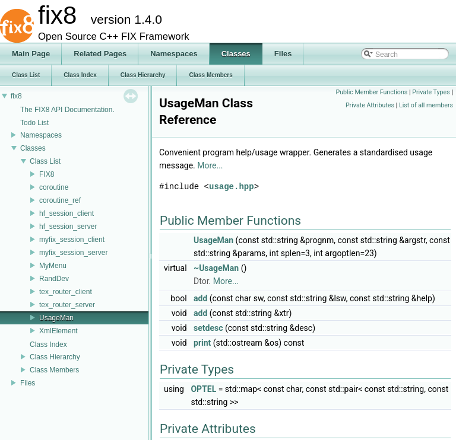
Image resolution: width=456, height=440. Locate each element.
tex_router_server (67, 305)
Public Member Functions (371, 92)
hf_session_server (68, 226)
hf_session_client (66, 213)
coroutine (53, 187)
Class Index (48, 344)
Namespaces (41, 135)
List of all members (426, 105)
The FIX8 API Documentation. (67, 110)
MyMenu (52, 266)
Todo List (34, 123)
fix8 (16, 96)
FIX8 (46, 174)
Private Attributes (370, 105)
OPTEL (203, 389)
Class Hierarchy (55, 357)
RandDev (54, 279)
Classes (33, 148)
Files (27, 383)
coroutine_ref (60, 200)
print (202, 342)
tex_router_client (65, 292)
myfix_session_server (73, 252)
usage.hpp (231, 186)
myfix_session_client (71, 239)
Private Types (431, 92)
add (200, 298)
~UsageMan (216, 268)
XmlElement (58, 331)
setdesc (208, 328)
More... (210, 165)
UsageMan (56, 318)
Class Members (54, 370)
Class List (45, 161)
